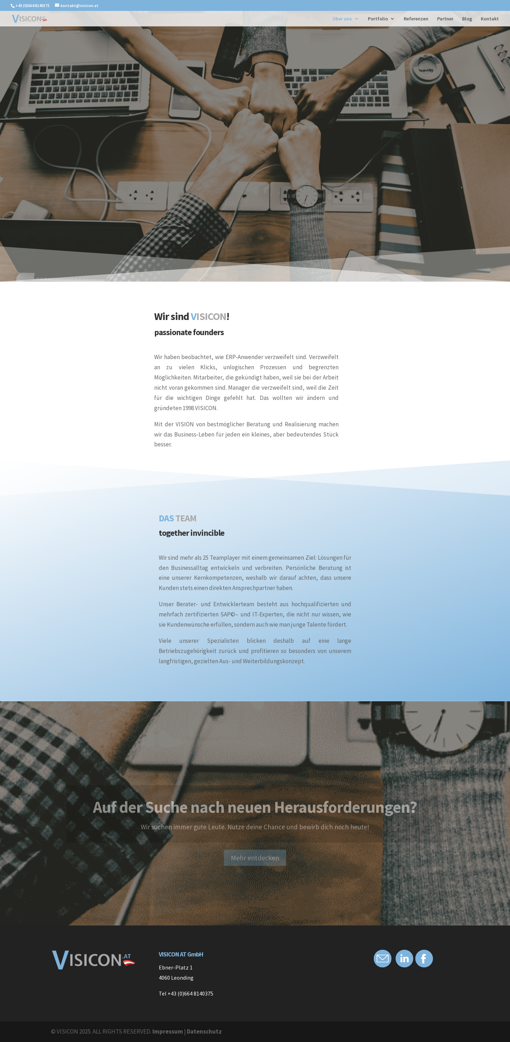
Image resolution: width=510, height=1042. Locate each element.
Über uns (342, 19)
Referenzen (416, 19)
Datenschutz (204, 1031)
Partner (445, 19)
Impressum (167, 1031)
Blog (467, 19)
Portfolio (378, 19)
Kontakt (490, 19)
